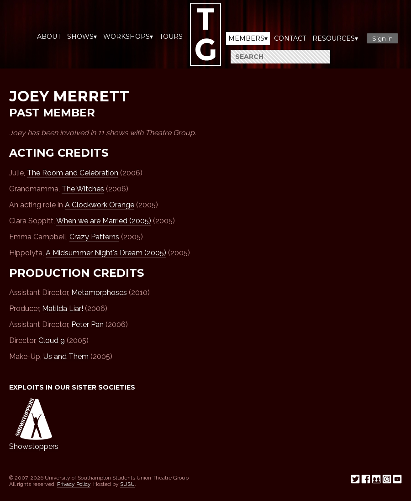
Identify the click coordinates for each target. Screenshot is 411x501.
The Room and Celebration (72, 173)
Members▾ (248, 38)
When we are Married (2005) (103, 220)
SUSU (127, 484)
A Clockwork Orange (99, 204)
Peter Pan (87, 324)
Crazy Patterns (94, 236)
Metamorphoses (99, 292)
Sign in (382, 38)
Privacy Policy (73, 484)
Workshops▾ (128, 36)
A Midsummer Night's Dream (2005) (106, 252)
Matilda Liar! (62, 308)
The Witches (83, 189)
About (49, 36)
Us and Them (66, 356)
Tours (171, 36)
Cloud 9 (51, 340)
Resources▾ (335, 38)
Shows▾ (82, 36)
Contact (290, 38)
